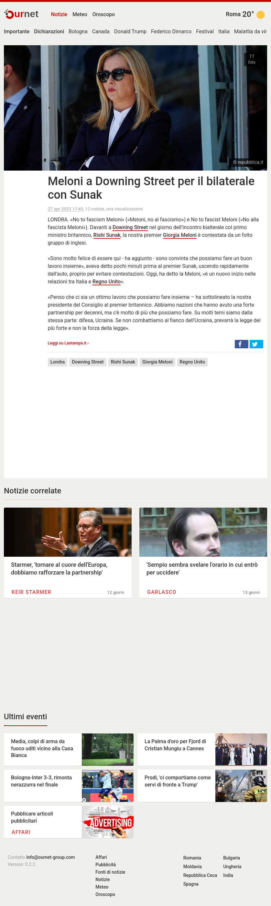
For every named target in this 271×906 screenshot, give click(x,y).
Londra (57, 362)
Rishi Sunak (107, 235)
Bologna (78, 31)
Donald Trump (130, 31)
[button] (241, 344)
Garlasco (161, 592)
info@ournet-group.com (51, 857)
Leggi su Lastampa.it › (68, 343)
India (228, 875)
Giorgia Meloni (180, 235)
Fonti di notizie (110, 872)
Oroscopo (103, 14)
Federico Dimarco (171, 31)
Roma (233, 14)
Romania (192, 857)
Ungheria (232, 866)
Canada (101, 31)
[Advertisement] (155, 417)
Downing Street (130, 227)
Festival (205, 31)
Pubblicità (105, 864)
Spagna (191, 884)
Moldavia (192, 866)
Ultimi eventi (25, 716)
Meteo (79, 14)
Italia (224, 31)
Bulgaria (231, 857)
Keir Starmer (31, 592)
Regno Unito (106, 282)
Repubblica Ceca (200, 875)
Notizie (59, 14)
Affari (21, 832)
